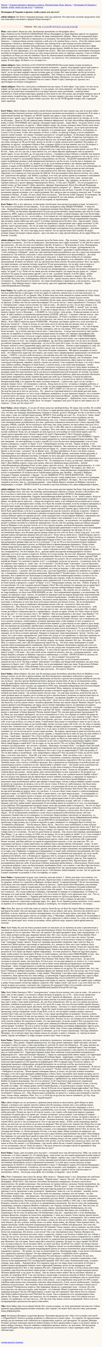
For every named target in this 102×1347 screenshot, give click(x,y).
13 (65, 27)
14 (68, 27)
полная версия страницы (12, 1342)
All (76, 27)
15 (70, 27)
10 (57, 27)
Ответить (39, 7)
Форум (4, 5)
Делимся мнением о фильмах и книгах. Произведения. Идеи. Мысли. (40, 5)
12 (62, 27)
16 (73, 27)
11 (60, 27)
